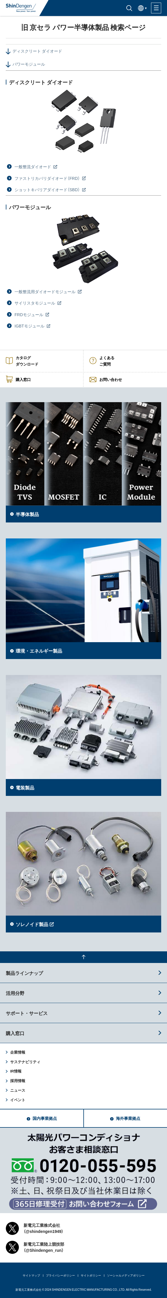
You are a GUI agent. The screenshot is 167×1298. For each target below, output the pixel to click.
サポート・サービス (27, 1012)
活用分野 (15, 992)
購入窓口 (15, 1033)
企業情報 (17, 1052)
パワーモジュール (28, 64)
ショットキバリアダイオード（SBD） (48, 189)
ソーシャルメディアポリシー (126, 1275)
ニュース (17, 1090)
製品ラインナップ (24, 972)
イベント (17, 1099)
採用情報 (17, 1080)
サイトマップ (31, 1275)
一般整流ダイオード (33, 166)
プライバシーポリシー (60, 1275)
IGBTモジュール (30, 326)
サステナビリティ (25, 1061)
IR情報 (15, 1071)
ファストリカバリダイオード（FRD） (48, 178)
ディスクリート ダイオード (37, 51)
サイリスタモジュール (35, 303)
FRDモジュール (29, 314)
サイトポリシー (91, 1275)
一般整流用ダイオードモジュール (45, 291)
